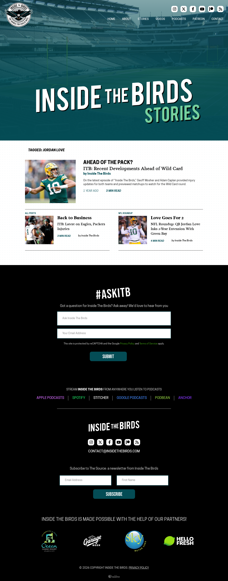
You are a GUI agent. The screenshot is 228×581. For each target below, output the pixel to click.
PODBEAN (162, 398)
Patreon (199, 19)
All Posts (30, 213)
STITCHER (100, 398)
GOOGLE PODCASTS (132, 398)
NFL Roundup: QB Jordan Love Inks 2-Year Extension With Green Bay (175, 229)
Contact (218, 19)
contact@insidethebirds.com (114, 451)
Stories (143, 19)
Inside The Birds (99, 173)
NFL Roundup (125, 213)
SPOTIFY (78, 398)
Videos (160, 19)
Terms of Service (148, 343)
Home (111, 19)
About (126, 19)
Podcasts (179, 19)
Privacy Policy (127, 343)
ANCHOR (185, 398)
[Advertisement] (114, 55)
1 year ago (102, 191)
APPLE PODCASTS (50, 398)
